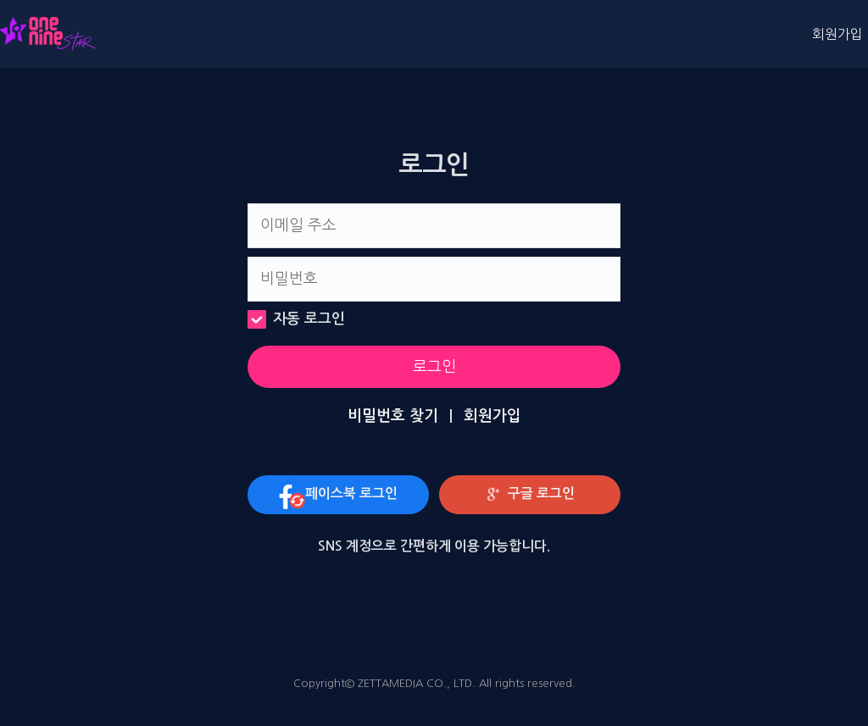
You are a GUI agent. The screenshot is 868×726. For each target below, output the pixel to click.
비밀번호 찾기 (393, 416)
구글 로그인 (526, 495)
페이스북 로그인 (334, 495)
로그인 (434, 366)
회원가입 (837, 34)
